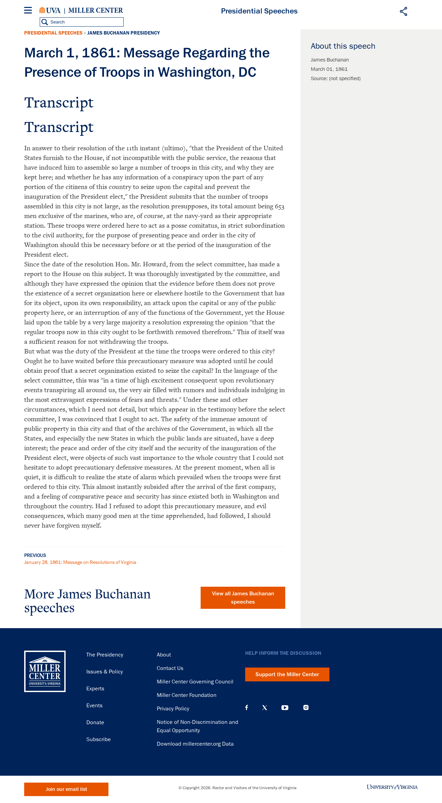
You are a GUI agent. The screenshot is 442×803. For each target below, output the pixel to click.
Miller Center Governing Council (195, 681)
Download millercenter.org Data (195, 743)
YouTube (284, 707)
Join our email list (66, 789)
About (164, 654)
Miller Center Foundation (187, 695)
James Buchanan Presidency (123, 33)
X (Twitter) (264, 708)
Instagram (306, 707)
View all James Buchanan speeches (243, 597)
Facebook (246, 707)
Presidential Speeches (53, 33)
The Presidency (104, 654)
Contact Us (170, 668)
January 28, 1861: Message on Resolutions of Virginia (80, 562)
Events (94, 705)
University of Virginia (50, 10)
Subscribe (98, 739)
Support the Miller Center (287, 674)
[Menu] (29, 11)
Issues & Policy (104, 671)
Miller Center (95, 10)
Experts (95, 688)
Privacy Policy (173, 708)
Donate (95, 722)
